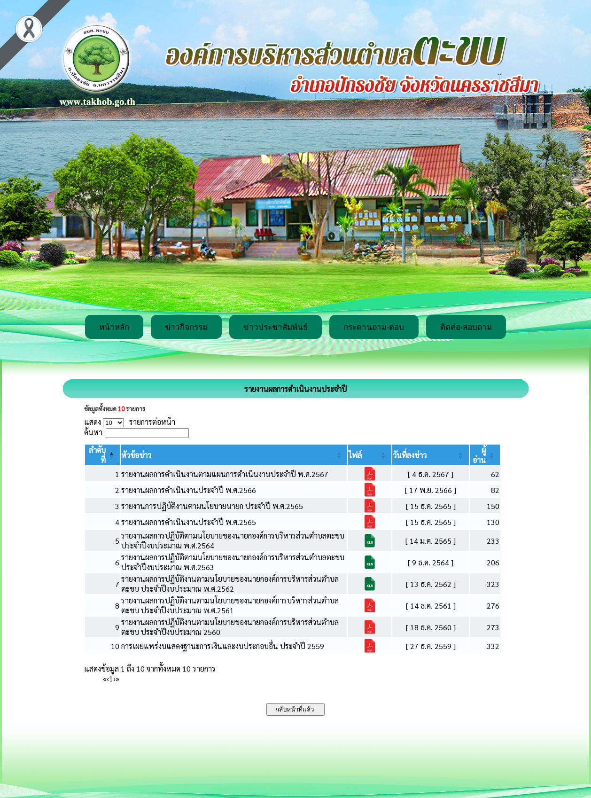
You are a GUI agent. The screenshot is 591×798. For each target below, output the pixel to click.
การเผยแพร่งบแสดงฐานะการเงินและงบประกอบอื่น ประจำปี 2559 (222, 646)
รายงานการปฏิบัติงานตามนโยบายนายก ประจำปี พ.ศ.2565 (212, 506)
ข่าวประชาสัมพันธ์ (275, 327)
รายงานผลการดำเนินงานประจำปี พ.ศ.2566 (188, 490)
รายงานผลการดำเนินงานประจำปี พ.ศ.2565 (188, 522)
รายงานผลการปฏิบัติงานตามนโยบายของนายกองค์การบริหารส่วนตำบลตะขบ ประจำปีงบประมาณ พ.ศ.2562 (230, 584)
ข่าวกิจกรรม (186, 327)
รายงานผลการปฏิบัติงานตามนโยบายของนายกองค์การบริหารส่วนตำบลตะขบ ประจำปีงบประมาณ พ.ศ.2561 (230, 605)
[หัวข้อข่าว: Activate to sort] (234, 455)
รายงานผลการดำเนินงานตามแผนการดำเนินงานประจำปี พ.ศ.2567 (224, 474)
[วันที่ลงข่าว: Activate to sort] (430, 455)
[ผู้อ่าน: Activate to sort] (485, 455)
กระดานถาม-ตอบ (373, 327)
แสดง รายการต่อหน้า (129, 422)
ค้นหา (93, 432)
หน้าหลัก (114, 327)
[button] (136, 455)
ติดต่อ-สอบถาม (466, 327)
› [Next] (114, 678)
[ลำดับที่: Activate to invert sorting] (102, 455)
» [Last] (117, 678)
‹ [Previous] (108, 678)
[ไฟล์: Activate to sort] (369, 455)
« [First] (105, 678)
